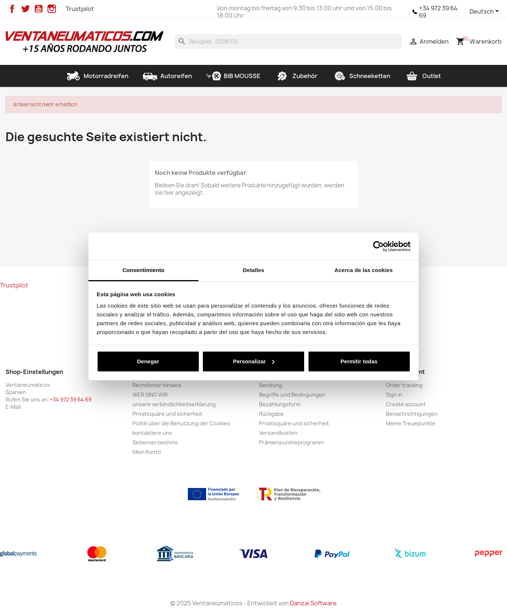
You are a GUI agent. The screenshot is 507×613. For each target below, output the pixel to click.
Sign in (394, 394)
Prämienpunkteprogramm (291, 442)
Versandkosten (278, 432)
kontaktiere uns (152, 432)
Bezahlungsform (279, 404)
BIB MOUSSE (233, 75)
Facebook (12, 9)
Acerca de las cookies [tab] (364, 270)
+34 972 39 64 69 (438, 11)
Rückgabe (271, 413)
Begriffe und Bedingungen (292, 394)
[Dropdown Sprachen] (485, 11)
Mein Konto (146, 451)
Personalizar (253, 361)
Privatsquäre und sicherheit (167, 413)
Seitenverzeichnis (155, 442)
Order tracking (404, 385)
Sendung (270, 385)
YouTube (38, 9)
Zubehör (296, 75)
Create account (406, 404)
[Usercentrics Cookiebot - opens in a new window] (378, 246)
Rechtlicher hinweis (157, 385)
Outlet (423, 75)
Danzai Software (313, 603)
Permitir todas (358, 361)
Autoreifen (167, 75)
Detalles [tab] (253, 270)
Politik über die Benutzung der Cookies (181, 423)
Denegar (148, 361)
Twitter (25, 9)
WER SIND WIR (150, 394)
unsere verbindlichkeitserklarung (174, 404)
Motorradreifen (97, 75)
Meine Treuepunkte (410, 423)
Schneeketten (361, 75)
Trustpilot (80, 9)
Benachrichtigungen (412, 413)
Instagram (52, 9)
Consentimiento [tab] (144, 270)
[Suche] (288, 41)
